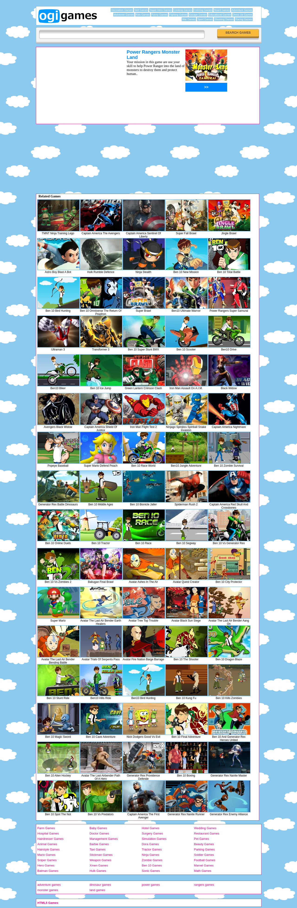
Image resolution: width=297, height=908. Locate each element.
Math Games (202, 871)
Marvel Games (204, 865)
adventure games (49, 884)
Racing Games (243, 19)
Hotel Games (150, 828)
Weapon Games (100, 860)
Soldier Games (204, 855)
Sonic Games (151, 871)
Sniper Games (47, 860)
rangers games (204, 884)
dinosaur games (100, 884)
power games (151, 884)
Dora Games (150, 844)
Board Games (222, 10)
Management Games (104, 839)
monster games (47, 890)
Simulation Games (154, 839)
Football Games (204, 860)
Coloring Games (203, 10)
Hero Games (46, 865)
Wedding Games (205, 828)
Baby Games (98, 828)
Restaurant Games (206, 833)
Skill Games (141, 10)
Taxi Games (98, 849)
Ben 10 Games (152, 865)
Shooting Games (223, 19)
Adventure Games (242, 10)
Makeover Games (124, 14)
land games (97, 890)
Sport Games (205, 19)
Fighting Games (178, 14)
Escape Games (198, 14)
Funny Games (160, 14)
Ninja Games (150, 855)
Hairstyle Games (48, 849)
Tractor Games (152, 849)
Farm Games (46, 828)
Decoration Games (121, 10)
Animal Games (47, 844)
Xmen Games (99, 865)
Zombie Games (152, 860)
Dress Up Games (242, 14)
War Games (189, 19)
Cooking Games (183, 10)
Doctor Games (99, 833)
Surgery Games (152, 833)
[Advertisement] (75, 81)
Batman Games (47, 871)
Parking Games (204, 849)
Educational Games (220, 14)
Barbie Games (99, 844)
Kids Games (143, 14)
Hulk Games (98, 871)
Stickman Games (101, 855)
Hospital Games (48, 833)
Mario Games (46, 855)
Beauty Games (204, 844)
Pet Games (201, 839)
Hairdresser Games (50, 839)
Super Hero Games (161, 10)
